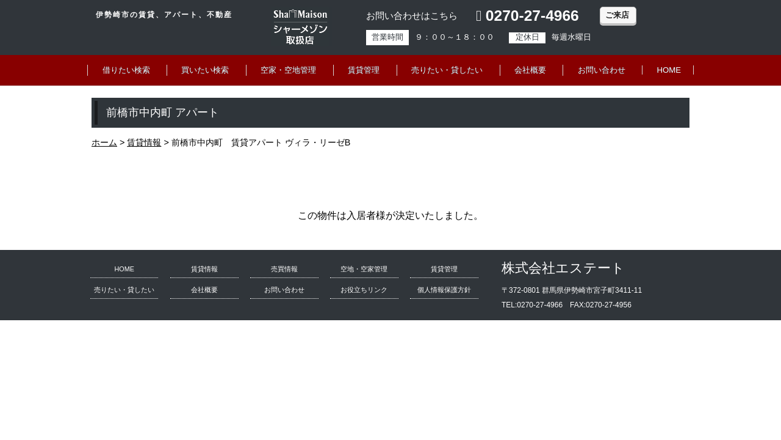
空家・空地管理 (288, 70)
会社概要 (530, 70)
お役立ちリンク (363, 289)
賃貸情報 (204, 269)
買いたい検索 (205, 70)
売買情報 (284, 269)
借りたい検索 (126, 70)
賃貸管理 (364, 70)
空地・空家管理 (363, 269)
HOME (669, 70)
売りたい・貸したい (447, 70)
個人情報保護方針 (444, 289)
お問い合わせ (601, 70)
